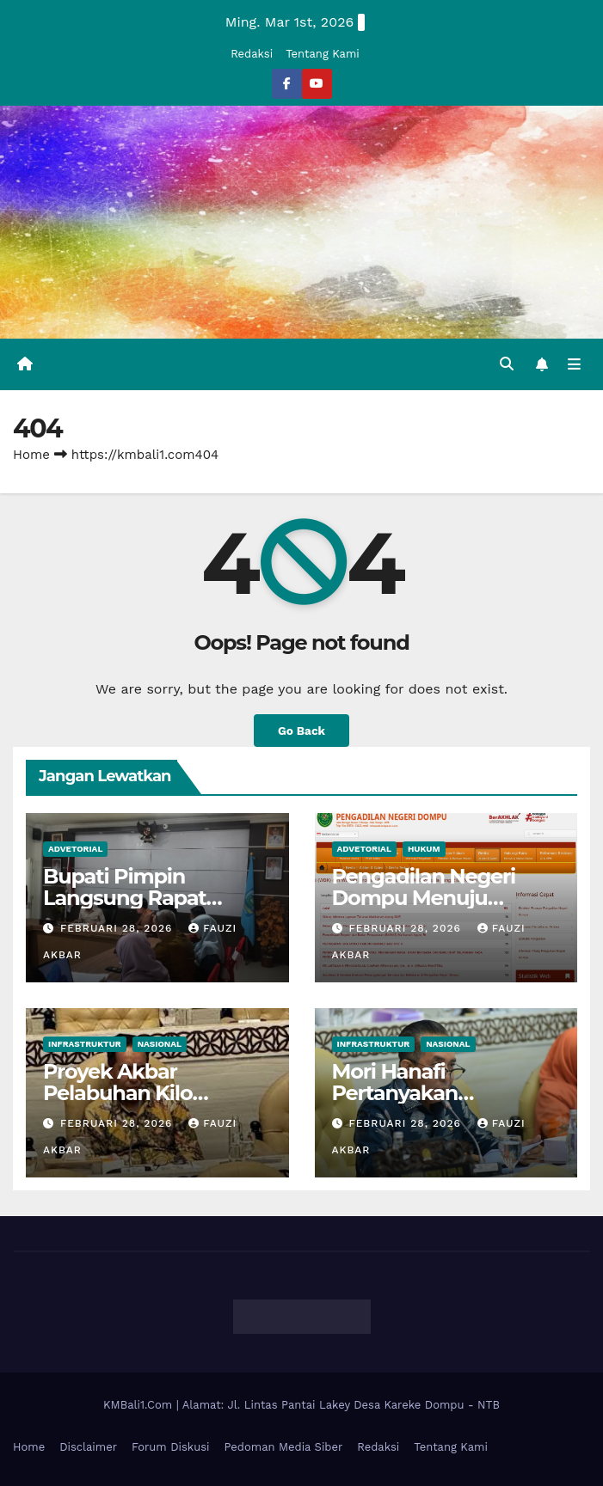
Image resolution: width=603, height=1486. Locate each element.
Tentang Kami (323, 53)
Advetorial (75, 848)
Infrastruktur (84, 1044)
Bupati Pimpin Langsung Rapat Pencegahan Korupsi (146, 898)
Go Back (301, 730)
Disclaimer (88, 1446)
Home (31, 454)
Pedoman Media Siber (284, 1446)
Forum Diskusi (170, 1446)
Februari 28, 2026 (118, 928)
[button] (507, 364)
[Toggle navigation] (574, 364)
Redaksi (252, 53)
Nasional (160, 1044)
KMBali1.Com (139, 1404)
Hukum (424, 848)
